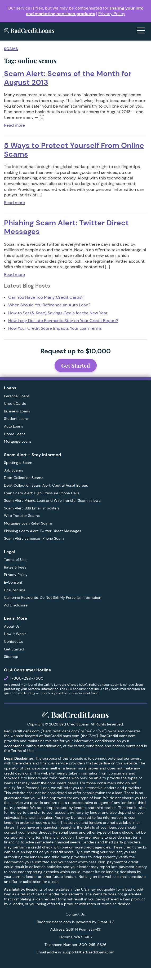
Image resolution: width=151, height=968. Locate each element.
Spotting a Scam (18, 462)
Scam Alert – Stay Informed (32, 454)
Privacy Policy (111, 13)
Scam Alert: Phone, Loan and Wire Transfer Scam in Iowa (52, 500)
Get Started (75, 365)
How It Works (15, 633)
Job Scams (13, 470)
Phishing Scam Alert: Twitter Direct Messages (66, 227)
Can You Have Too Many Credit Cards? (45, 297)
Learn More (15, 618)
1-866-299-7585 (26, 678)
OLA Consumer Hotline (27, 670)
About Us (12, 626)
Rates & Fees (15, 567)
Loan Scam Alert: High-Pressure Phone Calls (41, 493)
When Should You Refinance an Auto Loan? (49, 305)
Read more (14, 125)
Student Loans (16, 418)
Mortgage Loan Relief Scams (28, 523)
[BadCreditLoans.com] (29, 31)
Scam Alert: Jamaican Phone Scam (34, 538)
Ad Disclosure (16, 605)
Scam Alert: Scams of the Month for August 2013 (67, 78)
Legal (9, 552)
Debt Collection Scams (23, 477)
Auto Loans (13, 426)
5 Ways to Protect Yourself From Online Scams (74, 149)
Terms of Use (15, 559)
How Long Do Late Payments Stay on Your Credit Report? (63, 320)
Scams (11, 48)
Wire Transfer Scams (22, 515)
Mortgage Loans (18, 441)
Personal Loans (17, 396)
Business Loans (17, 411)
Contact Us (13, 641)
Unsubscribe (14, 590)
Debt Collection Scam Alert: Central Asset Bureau (46, 485)
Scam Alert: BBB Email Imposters (32, 508)
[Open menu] (141, 31)
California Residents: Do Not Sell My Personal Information (52, 597)
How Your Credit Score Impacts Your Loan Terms (55, 328)
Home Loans (14, 434)
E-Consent (13, 582)
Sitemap (11, 656)
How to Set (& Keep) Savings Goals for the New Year (58, 313)
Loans (10, 388)
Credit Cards (15, 403)
